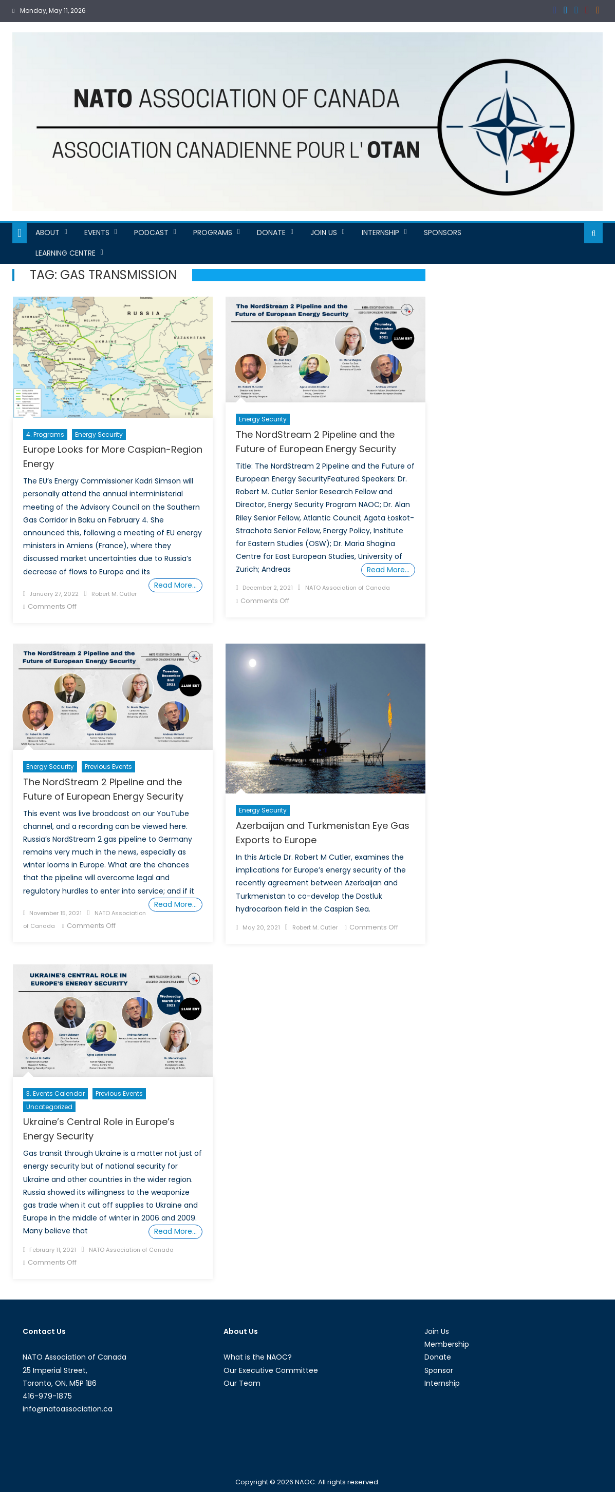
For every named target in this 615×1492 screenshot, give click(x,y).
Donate (271, 232)
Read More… (175, 585)
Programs (212, 232)
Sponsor (438, 1370)
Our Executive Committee (270, 1370)
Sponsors (442, 232)
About (47, 232)
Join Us (323, 232)
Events (96, 232)
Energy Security (99, 434)
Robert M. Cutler (114, 594)
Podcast (151, 232)
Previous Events (108, 766)
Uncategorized (49, 1106)
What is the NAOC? (257, 1357)
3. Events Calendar (55, 1093)
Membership (446, 1344)
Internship (380, 232)
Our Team (241, 1383)
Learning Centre (65, 253)
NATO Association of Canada (347, 588)
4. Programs (45, 434)
